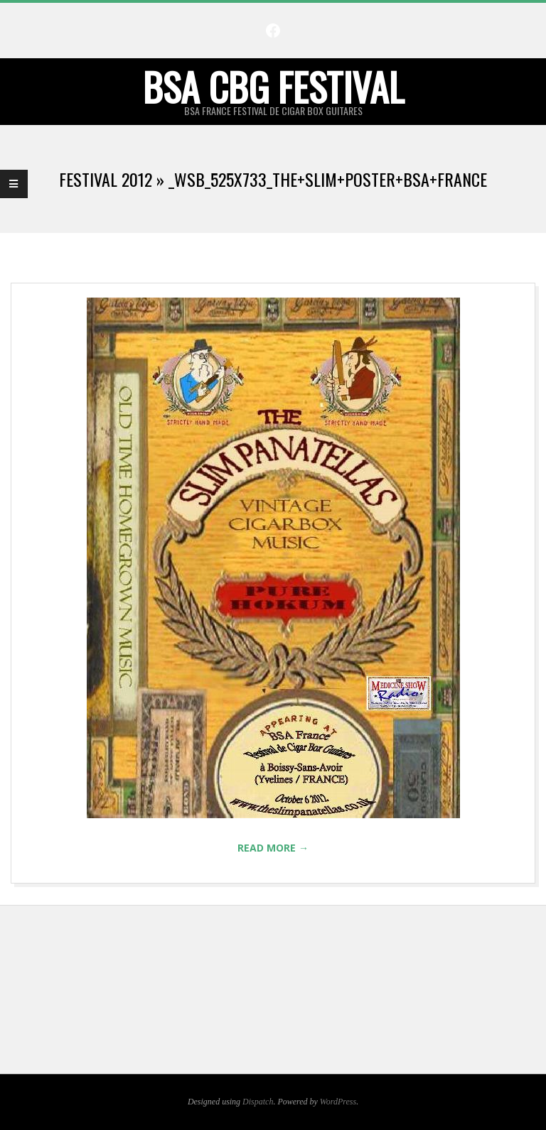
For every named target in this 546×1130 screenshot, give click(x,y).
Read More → (273, 847)
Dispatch (257, 1102)
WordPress (338, 1102)
